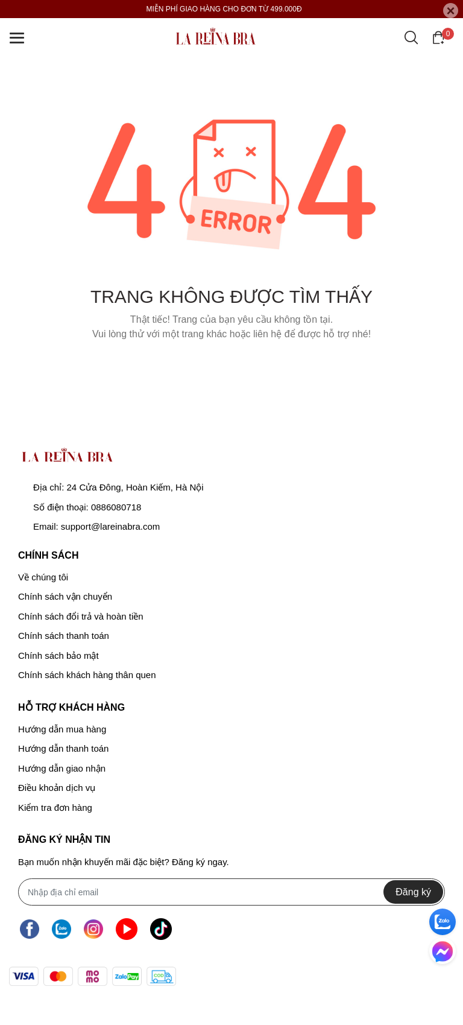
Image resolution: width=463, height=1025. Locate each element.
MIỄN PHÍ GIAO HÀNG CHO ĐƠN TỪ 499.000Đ (223, 9)
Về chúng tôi (43, 577)
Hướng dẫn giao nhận (62, 768)
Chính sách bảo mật (58, 655)
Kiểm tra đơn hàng (55, 807)
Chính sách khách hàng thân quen (87, 675)
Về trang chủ (231, 365)
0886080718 (116, 507)
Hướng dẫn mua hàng (62, 729)
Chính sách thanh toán (63, 635)
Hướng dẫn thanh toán (63, 748)
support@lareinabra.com (110, 526)
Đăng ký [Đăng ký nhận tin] (413, 892)
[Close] (450, 10)
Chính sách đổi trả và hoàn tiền (80, 616)
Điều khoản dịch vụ (56, 787)
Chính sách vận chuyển (65, 596)
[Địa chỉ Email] (231, 892)
